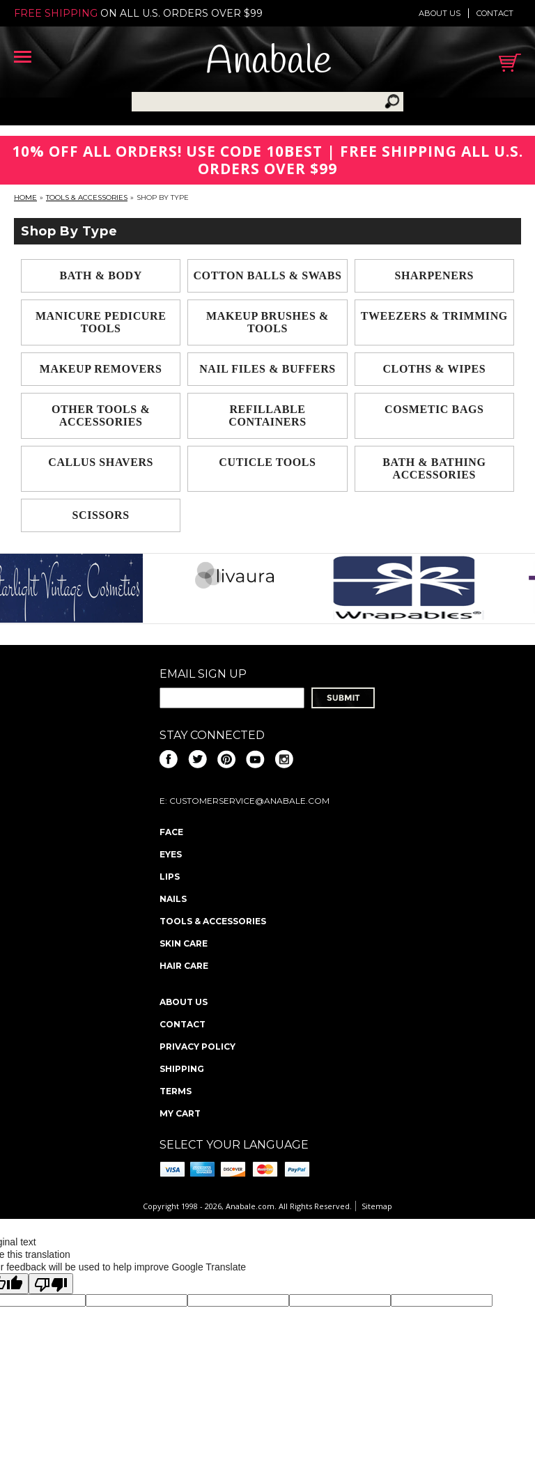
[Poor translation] (51, 1283)
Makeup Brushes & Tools (267, 322)
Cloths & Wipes (434, 369)
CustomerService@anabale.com (249, 800)
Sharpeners (434, 275)
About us (439, 13)
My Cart (180, 1113)
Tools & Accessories (86, 197)
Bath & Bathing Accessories (434, 468)
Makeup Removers (101, 369)
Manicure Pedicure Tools (101, 322)
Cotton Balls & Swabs (267, 275)
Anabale (269, 62)
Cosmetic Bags (434, 409)
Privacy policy (197, 1046)
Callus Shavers (100, 462)
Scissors (101, 515)
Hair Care (184, 965)
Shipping (182, 1069)
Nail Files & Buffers (267, 369)
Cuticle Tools (267, 462)
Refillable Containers (267, 415)
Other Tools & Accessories (101, 415)
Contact (494, 13)
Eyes (171, 854)
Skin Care (184, 943)
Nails (173, 899)
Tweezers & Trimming (434, 316)
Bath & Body (101, 275)
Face (171, 832)
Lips (170, 876)
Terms (176, 1091)
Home (25, 197)
